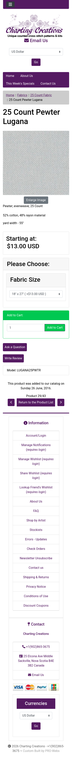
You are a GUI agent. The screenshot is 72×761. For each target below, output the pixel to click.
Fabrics (22, 95)
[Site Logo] (36, 26)
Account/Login (36, 435)
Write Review (13, 358)
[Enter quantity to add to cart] (26, 327)
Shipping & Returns (36, 577)
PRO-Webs (52, 751)
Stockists (36, 530)
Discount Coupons (36, 605)
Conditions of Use (36, 596)
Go (36, 62)
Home (10, 76)
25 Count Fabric (41, 95)
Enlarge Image (36, 200)
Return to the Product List (35, 402)
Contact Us (48, 83)
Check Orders (36, 549)
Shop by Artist (36, 520)
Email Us (36, 40)
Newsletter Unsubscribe (36, 558)
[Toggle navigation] (10, 4)
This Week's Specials (20, 83)
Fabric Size (25, 279)
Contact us (36, 568)
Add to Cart (55, 327)
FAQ (36, 511)
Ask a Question (15, 347)
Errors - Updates (36, 539)
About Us (26, 76)
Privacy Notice (36, 586)
